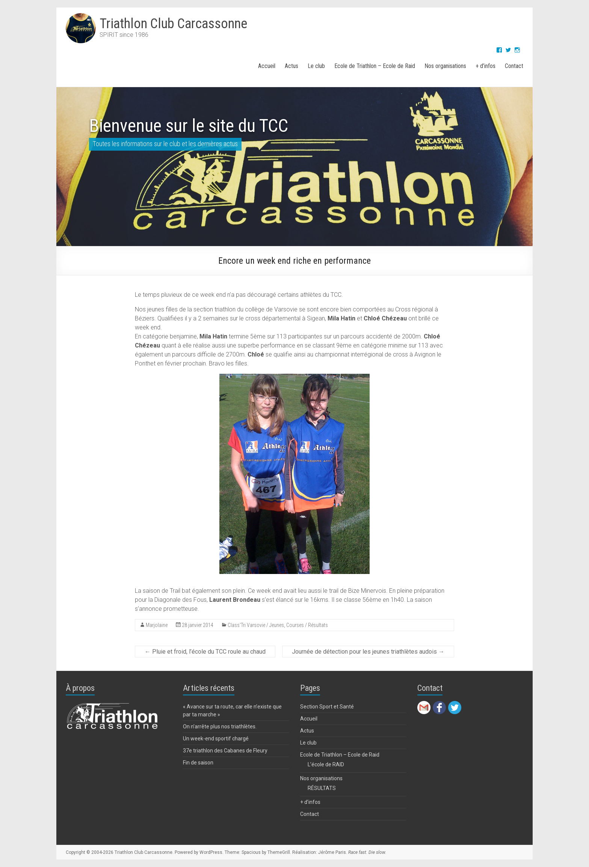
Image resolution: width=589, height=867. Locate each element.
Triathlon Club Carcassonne (173, 24)
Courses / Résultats (307, 625)
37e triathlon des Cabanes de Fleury (225, 751)
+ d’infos (485, 65)
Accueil (266, 65)
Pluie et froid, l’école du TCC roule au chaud (205, 651)
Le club (316, 65)
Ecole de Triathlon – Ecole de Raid (374, 65)
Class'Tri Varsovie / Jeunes (256, 625)
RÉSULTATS (322, 788)
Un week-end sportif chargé (216, 739)
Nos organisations (445, 65)
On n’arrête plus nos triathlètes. (220, 727)
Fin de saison (198, 763)
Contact (514, 65)
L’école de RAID (326, 764)
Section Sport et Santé (327, 707)
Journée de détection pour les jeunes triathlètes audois (368, 651)
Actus (291, 65)
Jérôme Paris (332, 852)
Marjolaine (157, 625)
